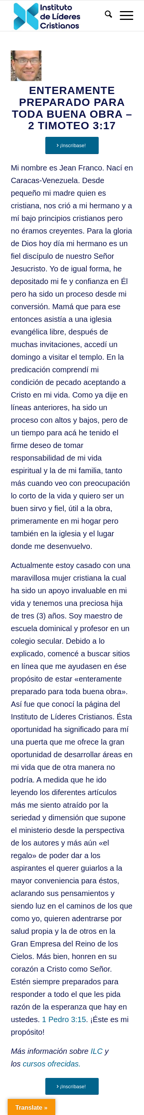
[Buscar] (104, 15)
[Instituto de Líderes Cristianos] (60, 15)
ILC (97, 1051)
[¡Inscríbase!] (72, 145)
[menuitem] (104, 15)
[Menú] (122, 15)
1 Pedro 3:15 (64, 1019)
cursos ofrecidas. (52, 1064)
